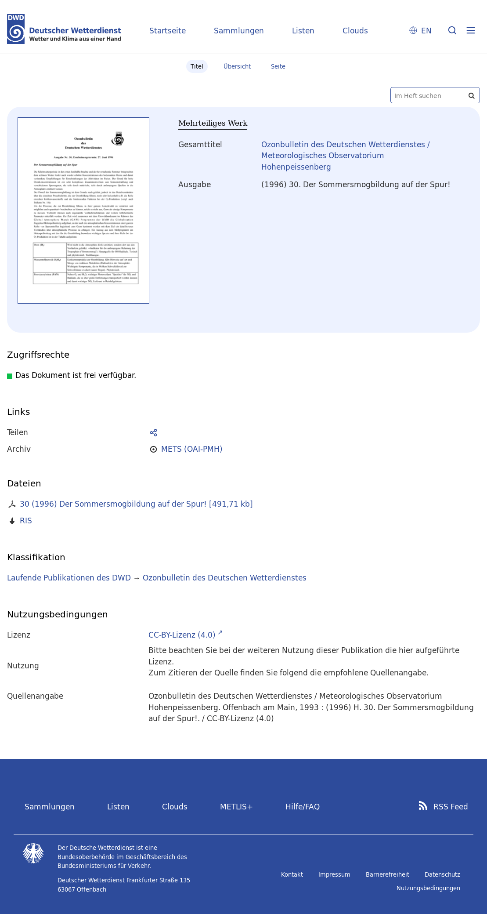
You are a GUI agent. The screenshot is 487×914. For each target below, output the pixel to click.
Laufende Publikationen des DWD (69, 577)
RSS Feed (450, 806)
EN (426, 30)
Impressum (334, 874)
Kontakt (292, 874)
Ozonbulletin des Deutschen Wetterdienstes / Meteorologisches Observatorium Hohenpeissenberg (345, 155)
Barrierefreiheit (387, 874)
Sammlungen (239, 30)
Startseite (167, 30)
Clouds (355, 30)
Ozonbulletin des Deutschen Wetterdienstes (225, 577)
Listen (303, 30)
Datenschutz (442, 874)
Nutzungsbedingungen (428, 888)
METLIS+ (236, 806)
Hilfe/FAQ (302, 806)
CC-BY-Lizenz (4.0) (182, 634)
